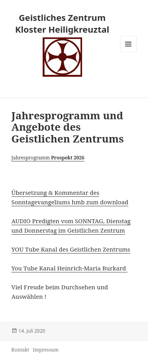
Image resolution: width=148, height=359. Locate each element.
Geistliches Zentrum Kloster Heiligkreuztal (62, 23)
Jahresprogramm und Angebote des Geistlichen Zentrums (67, 127)
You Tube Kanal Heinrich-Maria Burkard (69, 268)
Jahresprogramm (47, 157)
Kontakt (20, 349)
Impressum (45, 349)
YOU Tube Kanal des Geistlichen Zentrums (70, 249)
